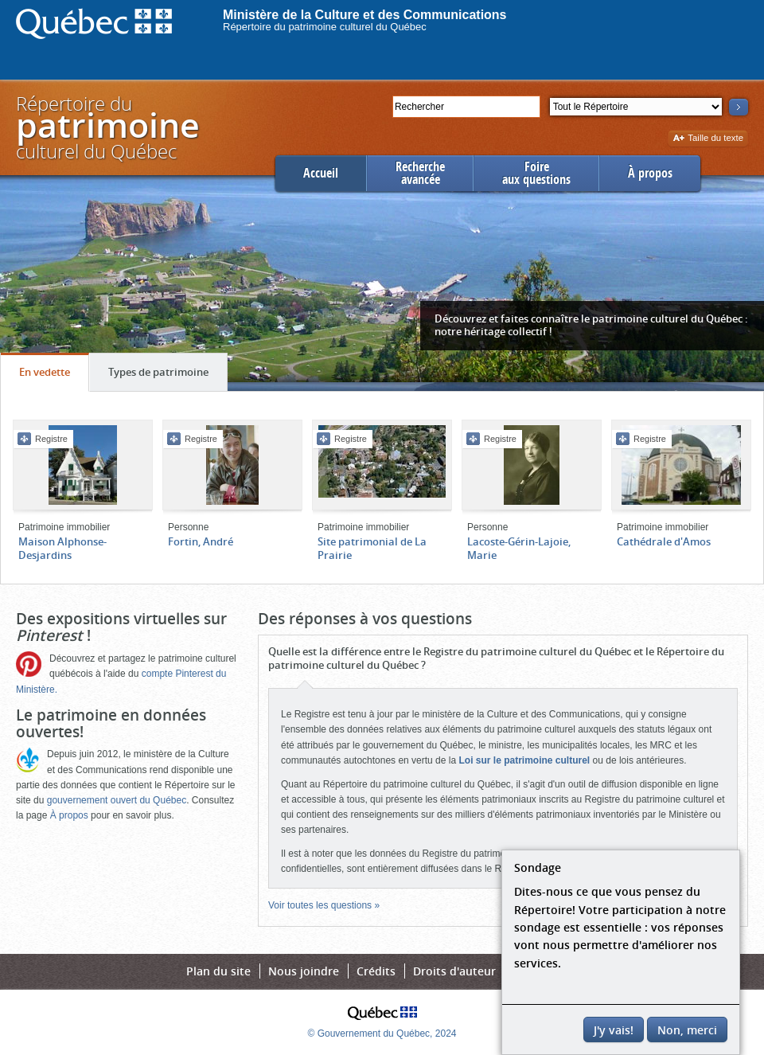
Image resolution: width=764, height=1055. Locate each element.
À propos (650, 173)
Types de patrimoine (167, 376)
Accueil (320, 173)
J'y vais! (613, 1029)
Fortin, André (200, 541)
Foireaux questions (536, 173)
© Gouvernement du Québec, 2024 (382, 1033)
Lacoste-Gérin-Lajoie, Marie (519, 548)
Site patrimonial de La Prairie (372, 548)
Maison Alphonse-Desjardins (62, 548)
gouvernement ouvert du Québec (116, 800)
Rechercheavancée (420, 173)
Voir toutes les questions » (324, 905)
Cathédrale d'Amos (664, 541)
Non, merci (687, 1029)
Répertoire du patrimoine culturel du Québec (325, 27)
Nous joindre (303, 971)
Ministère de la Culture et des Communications (365, 14)
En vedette (53, 376)
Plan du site (218, 971)
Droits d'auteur (454, 971)
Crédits (376, 971)
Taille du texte (707, 139)
